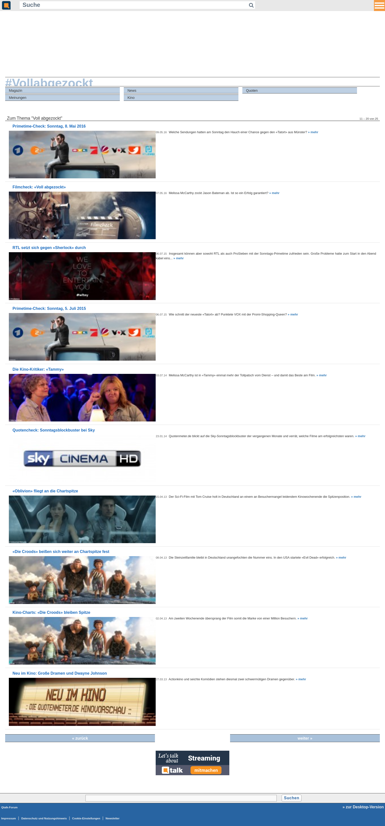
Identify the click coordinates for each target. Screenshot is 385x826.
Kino (131, 98)
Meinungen (17, 98)
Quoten (252, 90)
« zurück (80, 738)
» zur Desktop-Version (363, 807)
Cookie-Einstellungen (86, 818)
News (131, 90)
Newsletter (113, 818)
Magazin (15, 90)
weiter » (305, 738)
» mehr (313, 132)
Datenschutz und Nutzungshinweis (44, 818)
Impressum (8, 818)
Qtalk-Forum (9, 807)
